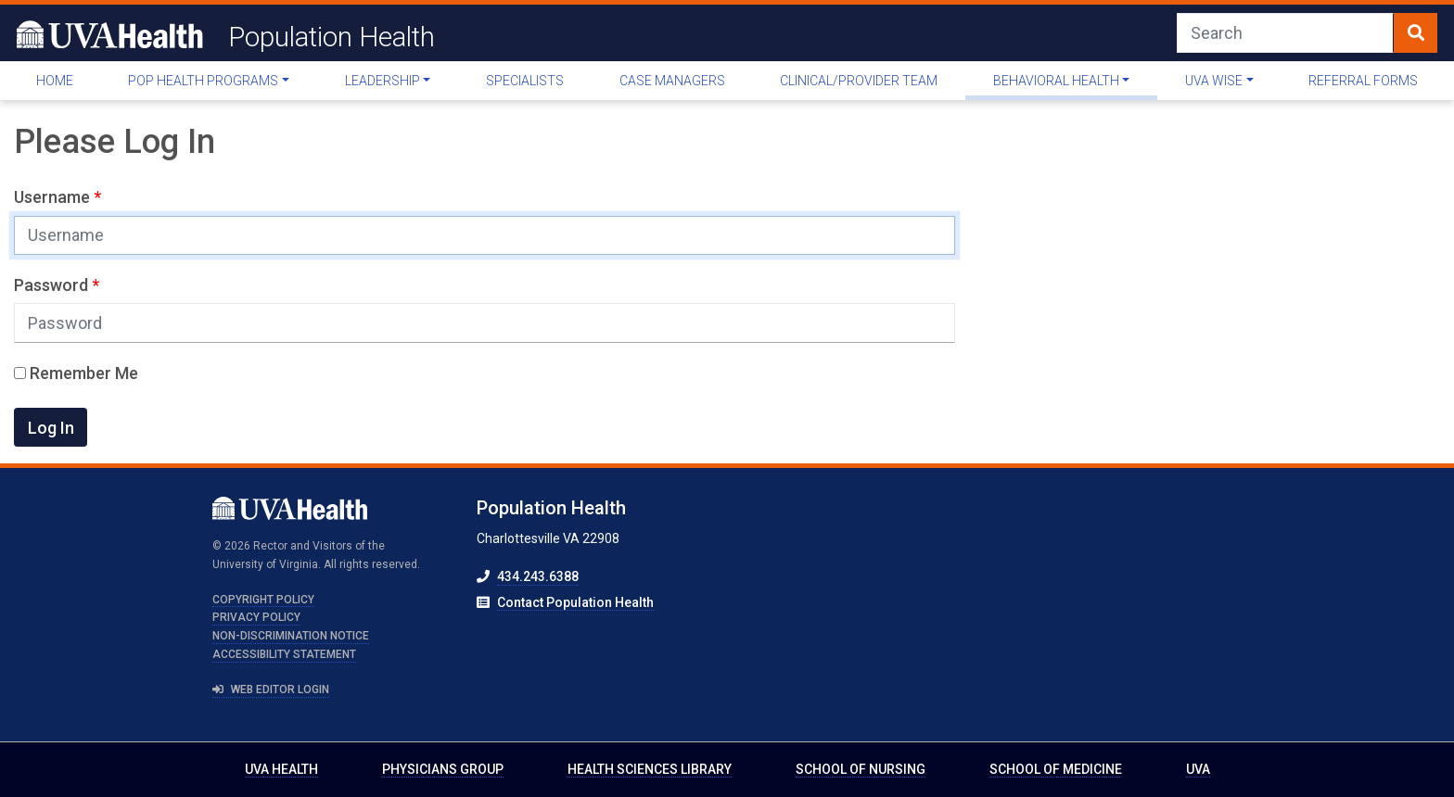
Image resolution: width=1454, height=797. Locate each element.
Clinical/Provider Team (858, 80)
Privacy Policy (256, 617)
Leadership (382, 80)
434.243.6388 (538, 576)
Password (53, 285)
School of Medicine (1055, 769)
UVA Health (281, 769)
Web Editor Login (270, 689)
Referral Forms (1363, 80)
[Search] (1285, 33)
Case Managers (672, 80)
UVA (1198, 769)
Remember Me (76, 373)
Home (54, 80)
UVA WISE (1214, 80)
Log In (51, 427)
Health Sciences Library (650, 769)
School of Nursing (860, 769)
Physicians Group (443, 769)
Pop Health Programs (203, 80)
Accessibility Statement (284, 654)
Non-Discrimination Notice (290, 635)
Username (54, 197)
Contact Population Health (575, 602)
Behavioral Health (1056, 80)
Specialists (525, 80)
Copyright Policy (263, 599)
